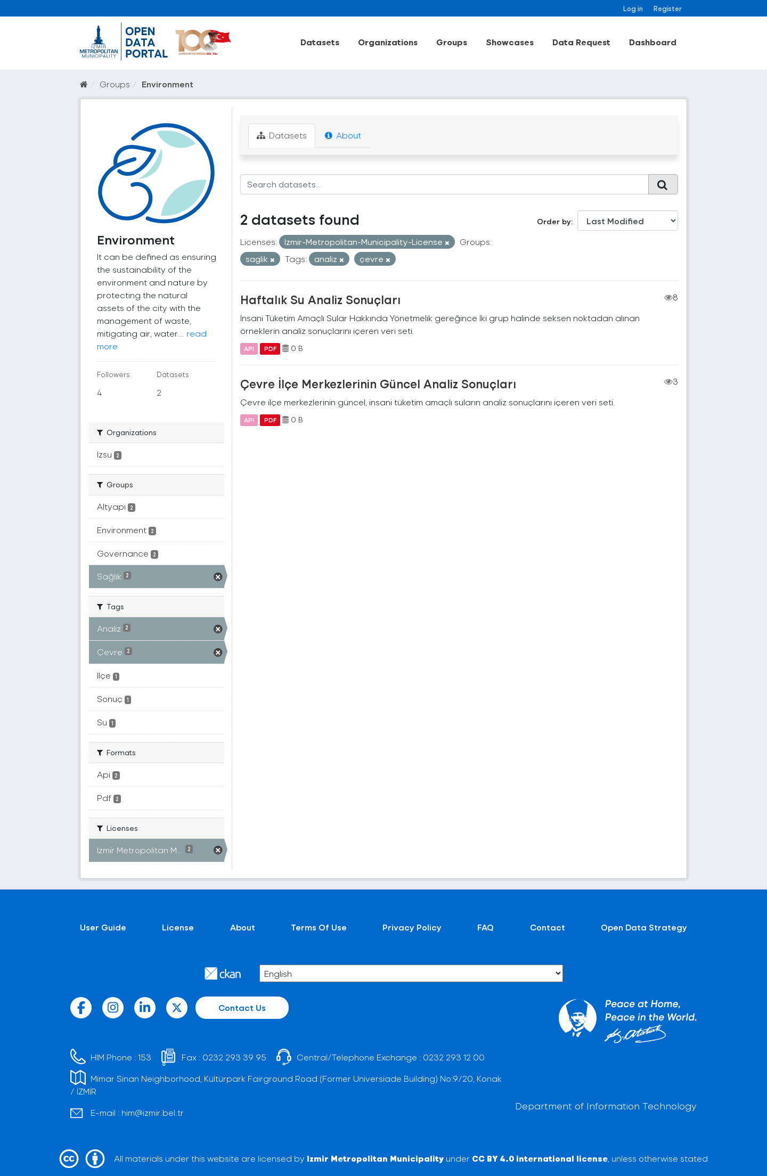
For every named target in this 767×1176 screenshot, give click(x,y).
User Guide (103, 927)
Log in (633, 8)
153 (144, 1057)
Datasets (319, 41)
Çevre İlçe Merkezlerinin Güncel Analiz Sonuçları (378, 383)
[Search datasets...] (444, 184)
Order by (554, 221)
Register (668, 8)
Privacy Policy (412, 927)
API (249, 348)
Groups (451, 41)
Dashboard (652, 41)
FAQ (485, 927)
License (178, 927)
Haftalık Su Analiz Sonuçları (320, 299)
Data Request (581, 41)
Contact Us (242, 1007)
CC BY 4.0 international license (540, 1158)
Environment (167, 83)
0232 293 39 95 (234, 1057)
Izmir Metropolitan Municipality (375, 1158)
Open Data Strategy (644, 927)
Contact (547, 927)
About (343, 135)
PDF (270, 348)
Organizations (388, 41)
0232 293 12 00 (454, 1057)
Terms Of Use (319, 927)
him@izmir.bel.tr (152, 1112)
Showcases (510, 41)
